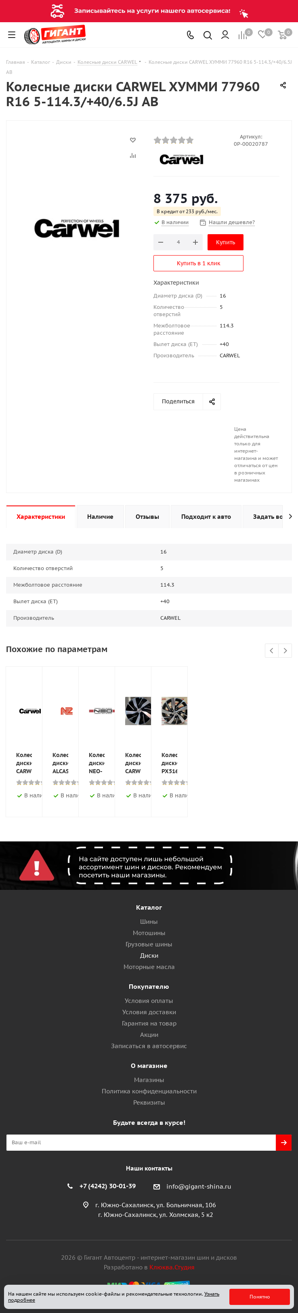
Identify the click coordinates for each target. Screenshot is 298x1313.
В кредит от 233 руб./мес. (187, 211)
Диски (149, 955)
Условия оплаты (149, 1001)
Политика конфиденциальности (149, 1091)
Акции (149, 1034)
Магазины (149, 1080)
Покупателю (149, 986)
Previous (272, 651)
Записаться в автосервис (149, 1046)
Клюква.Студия (172, 1267)
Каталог (149, 907)
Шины (149, 921)
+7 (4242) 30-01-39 (108, 1186)
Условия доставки (149, 1012)
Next (285, 651)
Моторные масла (149, 967)
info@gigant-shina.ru (198, 1186)
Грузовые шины (149, 944)
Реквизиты (149, 1102)
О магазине (149, 1065)
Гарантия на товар (149, 1023)
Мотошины (149, 933)
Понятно (260, 1297)
